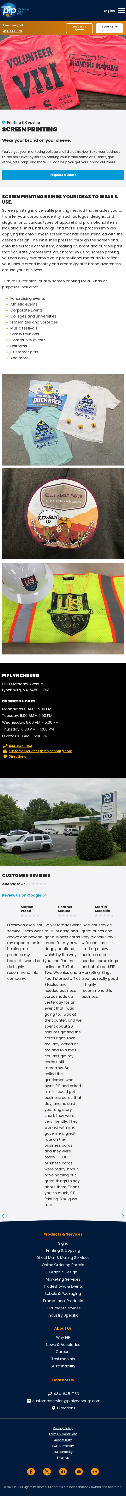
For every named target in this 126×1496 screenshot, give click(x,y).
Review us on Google (21, 895)
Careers (63, 1351)
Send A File (109, 26)
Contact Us (63, 1380)
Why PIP (63, 1337)
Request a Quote (79, 28)
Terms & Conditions (63, 1434)
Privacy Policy (63, 1428)
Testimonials (63, 1358)
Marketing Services (63, 1279)
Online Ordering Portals (63, 1264)
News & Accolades (63, 1344)
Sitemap (63, 1457)
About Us (63, 1328)
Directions (14, 756)
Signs (63, 1243)
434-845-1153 (12, 31)
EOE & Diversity (63, 1446)
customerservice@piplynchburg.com (37, 751)
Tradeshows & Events (63, 1286)
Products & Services (63, 1234)
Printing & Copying (23, 122)
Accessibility (63, 1440)
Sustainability (63, 1366)
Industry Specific (63, 1315)
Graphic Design (63, 1272)
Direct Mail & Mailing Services (63, 1257)
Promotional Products (63, 1300)
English (109, 11)
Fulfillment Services (63, 1308)
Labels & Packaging (63, 1293)
